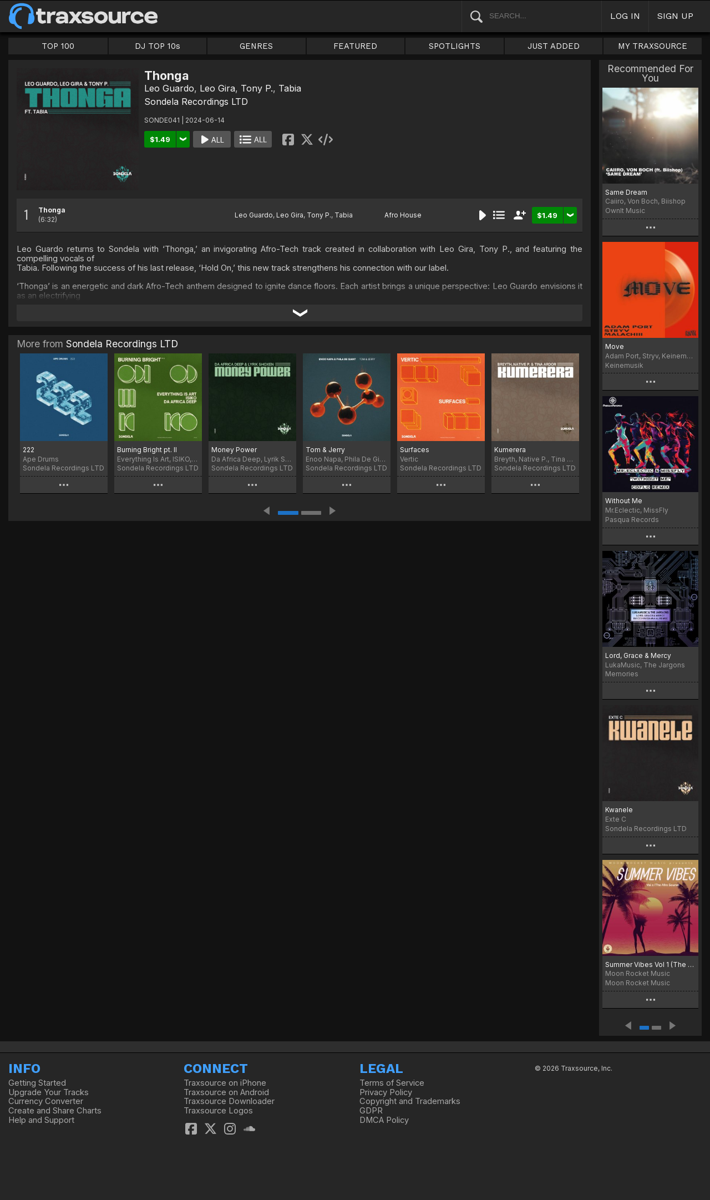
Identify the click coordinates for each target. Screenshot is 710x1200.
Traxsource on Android (226, 1092)
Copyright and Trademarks (409, 1101)
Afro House (403, 215)
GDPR (371, 1111)
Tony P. (257, 88)
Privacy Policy (385, 1092)
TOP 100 (58, 46)
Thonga (51, 210)
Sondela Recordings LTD (196, 101)
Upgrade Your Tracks (48, 1092)
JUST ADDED (554, 46)
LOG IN (625, 16)
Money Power (234, 449)
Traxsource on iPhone (225, 1083)
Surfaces (414, 449)
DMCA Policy (384, 1120)
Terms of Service (391, 1083)
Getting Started (37, 1083)
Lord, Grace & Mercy (638, 655)
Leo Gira (217, 88)
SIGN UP (675, 16)
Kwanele (619, 810)
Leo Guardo (169, 88)
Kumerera (510, 449)
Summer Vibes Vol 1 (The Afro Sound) (650, 964)
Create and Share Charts (55, 1111)
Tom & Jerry (325, 449)
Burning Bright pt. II (147, 449)
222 (28, 449)
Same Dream (626, 192)
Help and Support (41, 1120)
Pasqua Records (632, 519)
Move (614, 346)
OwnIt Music (625, 210)
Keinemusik (624, 365)
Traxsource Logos (218, 1111)
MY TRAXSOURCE (652, 46)
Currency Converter (45, 1101)
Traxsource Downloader (229, 1101)
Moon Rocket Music (637, 983)
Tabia (289, 88)
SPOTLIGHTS (454, 46)
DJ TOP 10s (157, 46)
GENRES (256, 46)
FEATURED (355, 46)
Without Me (623, 501)
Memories (621, 674)
